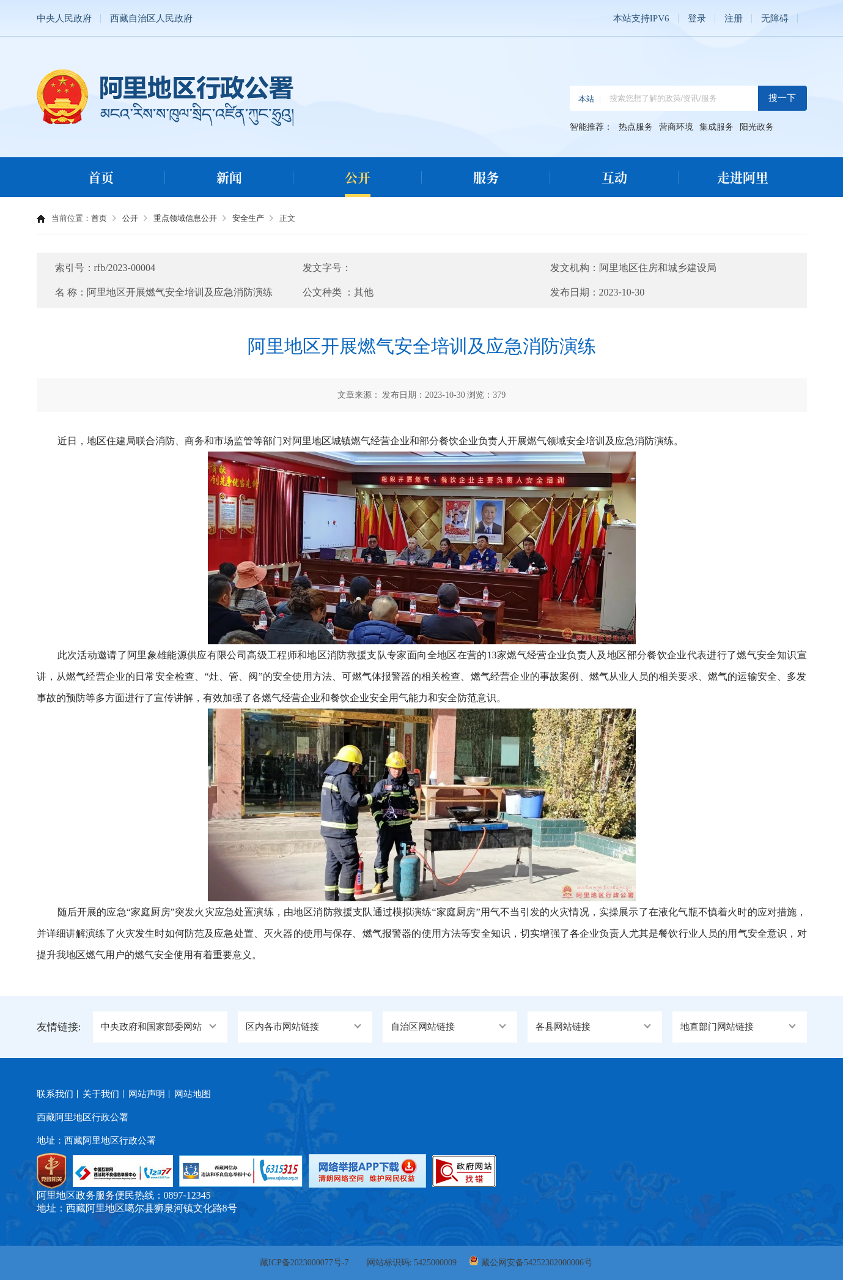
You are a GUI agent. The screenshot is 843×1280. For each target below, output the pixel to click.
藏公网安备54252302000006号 (536, 1262)
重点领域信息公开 (185, 218)
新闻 (229, 177)
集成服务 (716, 127)
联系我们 (55, 1094)
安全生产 (248, 218)
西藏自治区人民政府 (151, 18)
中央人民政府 (64, 18)
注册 (733, 18)
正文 (287, 218)
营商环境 (676, 127)
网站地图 (192, 1094)
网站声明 (146, 1094)
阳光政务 (757, 127)
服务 (486, 177)
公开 (357, 177)
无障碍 (775, 18)
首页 (101, 177)
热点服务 (636, 127)
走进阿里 (742, 177)
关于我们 (101, 1094)
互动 (614, 177)
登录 (697, 18)
